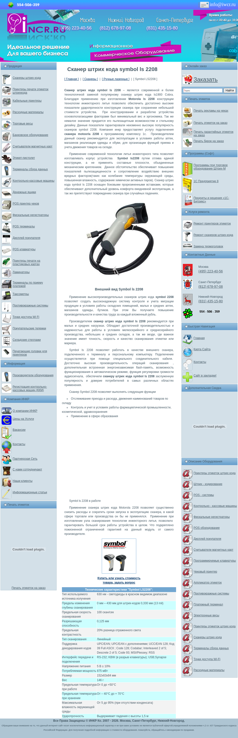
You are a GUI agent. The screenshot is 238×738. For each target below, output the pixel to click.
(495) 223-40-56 (76, 28)
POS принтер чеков (26, 203)
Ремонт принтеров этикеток (212, 223)
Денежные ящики (24, 192)
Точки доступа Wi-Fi (207, 659)
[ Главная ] (71, 79)
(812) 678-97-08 (115, 28)
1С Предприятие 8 (206, 181)
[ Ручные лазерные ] (115, 79)
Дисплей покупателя (26, 238)
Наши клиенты (23, 481)
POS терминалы (24, 226)
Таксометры (21, 294)
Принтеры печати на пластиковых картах (26, 262)
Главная (199, 338)
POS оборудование (207, 528)
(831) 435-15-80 (162, 28)
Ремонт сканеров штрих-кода (213, 235)
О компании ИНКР (25, 411)
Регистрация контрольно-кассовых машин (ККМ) (30, 388)
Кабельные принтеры (27, 100)
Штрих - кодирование (208, 484)
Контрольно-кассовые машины (33, 180)
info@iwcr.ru (216, 4)
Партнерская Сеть (25, 458)
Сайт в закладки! (205, 375)
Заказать (206, 79)
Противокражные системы (30, 305)
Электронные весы (206, 615)
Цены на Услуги (23, 419)
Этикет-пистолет (24, 158)
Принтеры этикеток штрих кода (215, 473)
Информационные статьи (30, 492)
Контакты (19, 444)
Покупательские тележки (29, 328)
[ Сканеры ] (90, 79)
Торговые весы (23, 123)
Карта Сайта (202, 349)
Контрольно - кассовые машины (215, 506)
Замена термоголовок (208, 246)
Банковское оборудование (30, 135)
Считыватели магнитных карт (32, 146)
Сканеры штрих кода (27, 78)
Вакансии (19, 430)
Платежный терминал (208, 604)
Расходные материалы (28, 112)
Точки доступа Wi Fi (26, 317)
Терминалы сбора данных (30, 169)
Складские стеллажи (27, 340)
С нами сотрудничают (27, 469)
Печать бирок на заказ (209, 141)
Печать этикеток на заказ (28, 588)
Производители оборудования (33, 375)
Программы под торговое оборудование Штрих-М (211, 166)
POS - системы (204, 495)
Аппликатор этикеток (208, 582)
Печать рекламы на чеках (211, 110)
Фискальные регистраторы (31, 215)
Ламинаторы (21, 272)
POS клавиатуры (24, 249)
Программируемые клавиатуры (215, 560)
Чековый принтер (205, 571)
